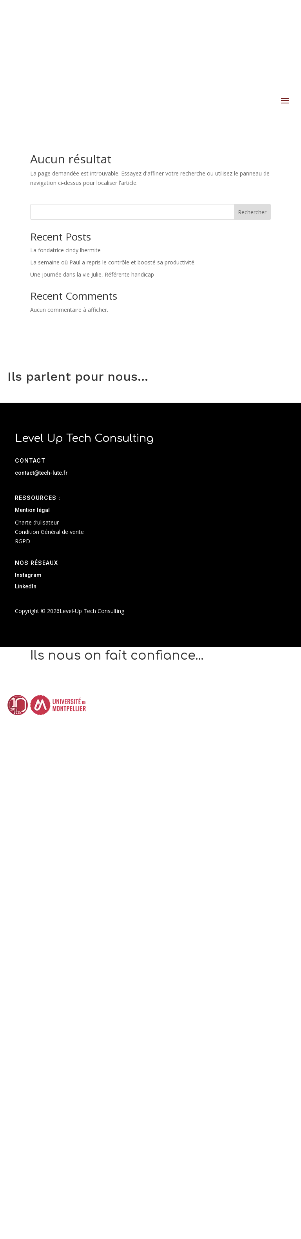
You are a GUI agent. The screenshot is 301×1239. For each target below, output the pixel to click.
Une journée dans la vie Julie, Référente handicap (92, 274)
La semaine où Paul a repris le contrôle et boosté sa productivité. (113, 262)
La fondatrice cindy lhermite (65, 250)
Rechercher (252, 212)
